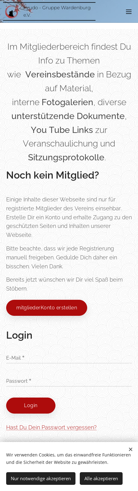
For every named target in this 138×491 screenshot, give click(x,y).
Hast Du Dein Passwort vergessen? (51, 427)
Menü (129, 11)
